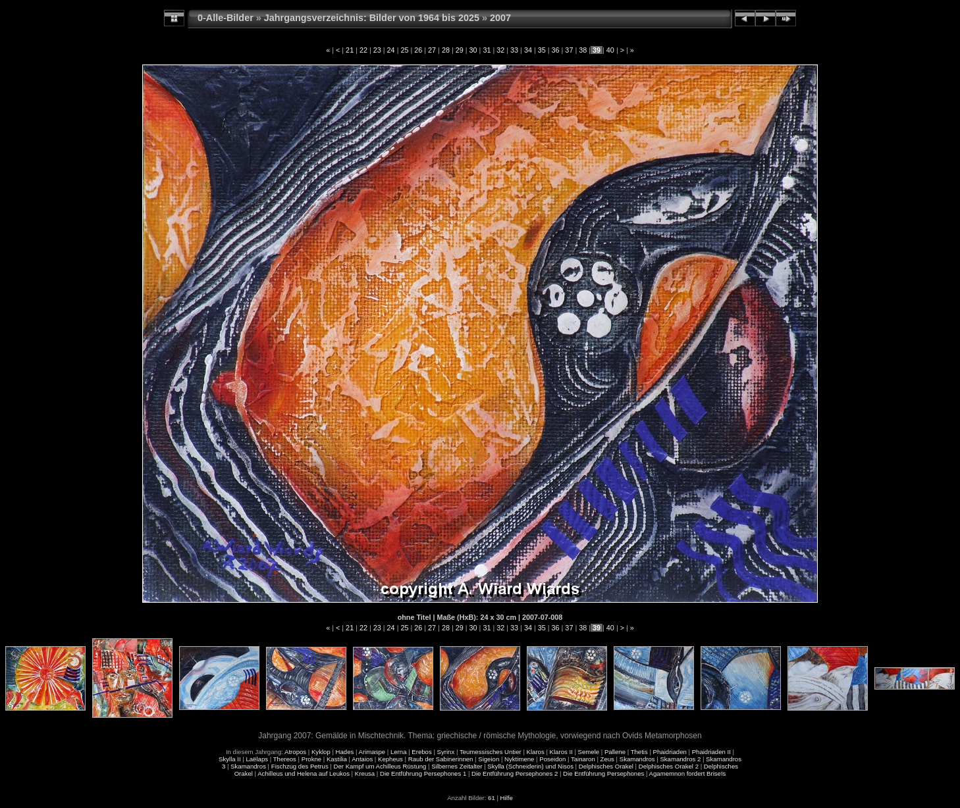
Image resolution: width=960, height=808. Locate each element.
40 (610, 50)
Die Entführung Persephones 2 (514, 773)
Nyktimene (519, 759)
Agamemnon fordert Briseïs (687, 773)
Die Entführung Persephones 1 (423, 773)
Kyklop (321, 751)
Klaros (536, 751)
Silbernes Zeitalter (456, 766)
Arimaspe (372, 751)
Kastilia (337, 759)
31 (487, 50)
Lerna (398, 751)
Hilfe (506, 797)
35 (542, 50)
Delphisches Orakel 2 (669, 766)
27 (432, 50)
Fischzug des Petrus (300, 766)
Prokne (311, 759)
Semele (589, 751)
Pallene (615, 751)
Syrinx (446, 751)
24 (391, 50)
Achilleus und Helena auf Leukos (303, 773)
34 (528, 50)
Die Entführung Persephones (603, 773)
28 (446, 50)
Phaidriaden (670, 751)
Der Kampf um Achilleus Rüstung (380, 766)
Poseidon (552, 759)
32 (500, 50)
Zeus (607, 759)
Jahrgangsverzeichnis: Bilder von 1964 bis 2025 (371, 18)
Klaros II (561, 751)
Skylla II (230, 759)
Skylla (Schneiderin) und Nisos (530, 766)
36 (556, 50)
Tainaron (583, 759)
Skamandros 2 (680, 759)
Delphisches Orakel (606, 766)
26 (418, 50)
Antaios (362, 759)
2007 (500, 18)
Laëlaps (257, 759)
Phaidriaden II (711, 751)
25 (404, 50)
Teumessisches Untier (490, 751)
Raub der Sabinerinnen (440, 759)
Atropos (295, 751)
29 (460, 50)
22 (363, 50)
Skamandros (637, 759)
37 (569, 50)
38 (583, 50)
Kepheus (390, 759)
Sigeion (488, 759)
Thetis (639, 751)
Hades (345, 751)
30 (473, 50)
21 (350, 50)
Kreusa (365, 773)
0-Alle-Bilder (225, 18)
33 (514, 50)
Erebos (421, 751)
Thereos (284, 759)
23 (377, 50)
